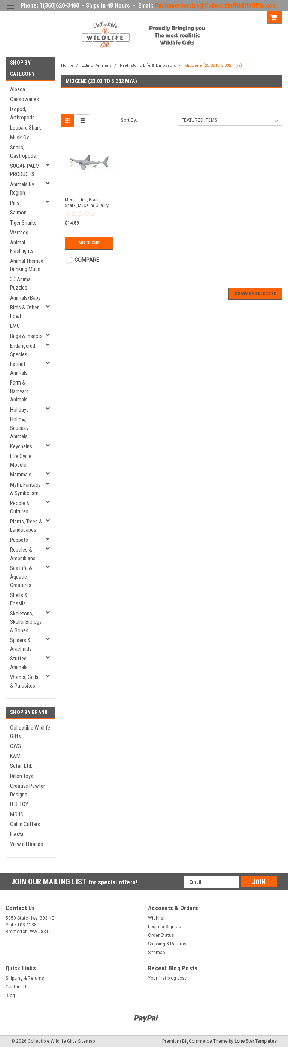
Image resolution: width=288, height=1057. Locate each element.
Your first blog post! (167, 978)
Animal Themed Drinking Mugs (26, 265)
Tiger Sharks (23, 222)
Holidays (19, 409)
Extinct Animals (19, 368)
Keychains (21, 446)
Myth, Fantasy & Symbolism (25, 489)
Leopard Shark (25, 127)
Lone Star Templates (255, 1041)
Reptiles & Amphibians (23, 554)
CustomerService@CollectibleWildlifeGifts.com (216, 5)
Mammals (20, 474)
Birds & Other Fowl (24, 312)
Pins (14, 202)
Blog (10, 995)
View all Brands (26, 844)
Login (228, 16)
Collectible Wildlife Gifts (30, 732)
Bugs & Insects (26, 336)
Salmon (18, 212)
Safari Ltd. (21, 766)
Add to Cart (89, 243)
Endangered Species (22, 350)
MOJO (17, 814)
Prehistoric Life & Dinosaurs (148, 65)
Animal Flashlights (22, 247)
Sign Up (254, 16)
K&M (15, 756)
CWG (15, 746)
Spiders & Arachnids (21, 644)
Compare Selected (255, 293)
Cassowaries (24, 99)
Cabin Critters (25, 824)
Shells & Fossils (19, 599)
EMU (15, 326)
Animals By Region (22, 188)
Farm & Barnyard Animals (19, 391)
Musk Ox (19, 137)
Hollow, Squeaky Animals (19, 428)
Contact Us (17, 986)
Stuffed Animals (19, 663)
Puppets (19, 540)
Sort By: (129, 120)
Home (67, 65)
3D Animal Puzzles (21, 283)
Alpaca (17, 89)
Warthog (19, 232)
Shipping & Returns (167, 944)
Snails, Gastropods (23, 152)
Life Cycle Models (20, 460)
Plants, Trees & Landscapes (26, 526)
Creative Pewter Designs (27, 790)
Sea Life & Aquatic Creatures (21, 576)
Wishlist (156, 918)
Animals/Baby (25, 297)
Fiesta (17, 834)
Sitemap (156, 952)
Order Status (161, 935)
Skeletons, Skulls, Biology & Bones (26, 622)
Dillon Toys (21, 776)
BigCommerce (197, 1041)
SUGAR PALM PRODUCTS (25, 170)
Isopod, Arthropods (22, 113)
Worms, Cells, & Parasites (25, 681)
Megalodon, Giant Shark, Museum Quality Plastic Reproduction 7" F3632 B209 (87, 202)
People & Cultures (20, 507)
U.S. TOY (19, 804)
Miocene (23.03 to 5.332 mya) (213, 65)
